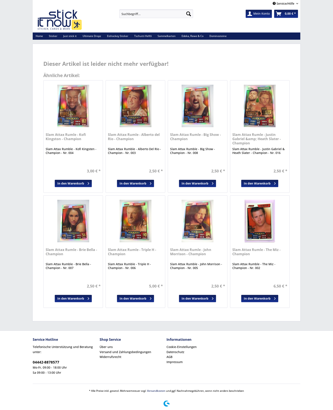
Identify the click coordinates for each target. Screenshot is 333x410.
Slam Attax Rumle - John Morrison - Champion (190, 252)
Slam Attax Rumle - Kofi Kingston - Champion (66, 136)
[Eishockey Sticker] (117, 35)
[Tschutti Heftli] (143, 35)
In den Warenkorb (73, 182)
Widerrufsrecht (110, 357)
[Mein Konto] (259, 14)
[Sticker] (53, 35)
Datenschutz (175, 352)
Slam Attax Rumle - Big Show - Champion (195, 136)
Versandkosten (156, 391)
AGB (169, 357)
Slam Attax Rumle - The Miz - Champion (256, 252)
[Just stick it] (70, 35)
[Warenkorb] (286, 14)
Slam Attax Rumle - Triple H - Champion (132, 252)
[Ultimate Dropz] (92, 35)
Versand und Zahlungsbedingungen (125, 352)
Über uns (106, 347)
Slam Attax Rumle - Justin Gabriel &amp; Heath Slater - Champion (256, 138)
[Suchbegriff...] (156, 14)
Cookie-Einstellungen (181, 347)
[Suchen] (188, 14)
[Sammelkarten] (167, 35)
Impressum (174, 362)
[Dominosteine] (218, 35)
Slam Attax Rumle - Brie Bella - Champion (71, 252)
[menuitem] (156, 16)
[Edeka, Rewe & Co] (192, 35)
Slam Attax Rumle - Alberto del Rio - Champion (134, 136)
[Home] (39, 35)
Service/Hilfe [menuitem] (284, 3)
